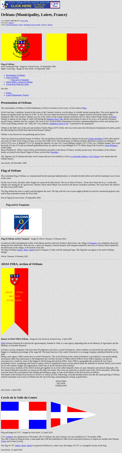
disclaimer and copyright (32, 25)
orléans (11, 23)
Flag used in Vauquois (20, 80)
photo (20, 250)
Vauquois (93, 243)
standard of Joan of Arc (59, 124)
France (9, 93)
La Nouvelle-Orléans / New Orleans (85, 156)
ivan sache (24, 21)
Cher (4, 441)
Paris (85, 108)
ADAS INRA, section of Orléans (19, 82)
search (21, 25)
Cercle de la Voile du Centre (17, 84)
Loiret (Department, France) (17, 95)
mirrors (50, 25)
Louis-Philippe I (111, 145)
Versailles (54, 152)
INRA (3, 343)
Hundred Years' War (55, 119)
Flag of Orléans (12, 77)
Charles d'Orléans (95, 139)
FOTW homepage (11, 25)
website (9, 437)
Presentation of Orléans (15, 75)
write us (44, 25)
